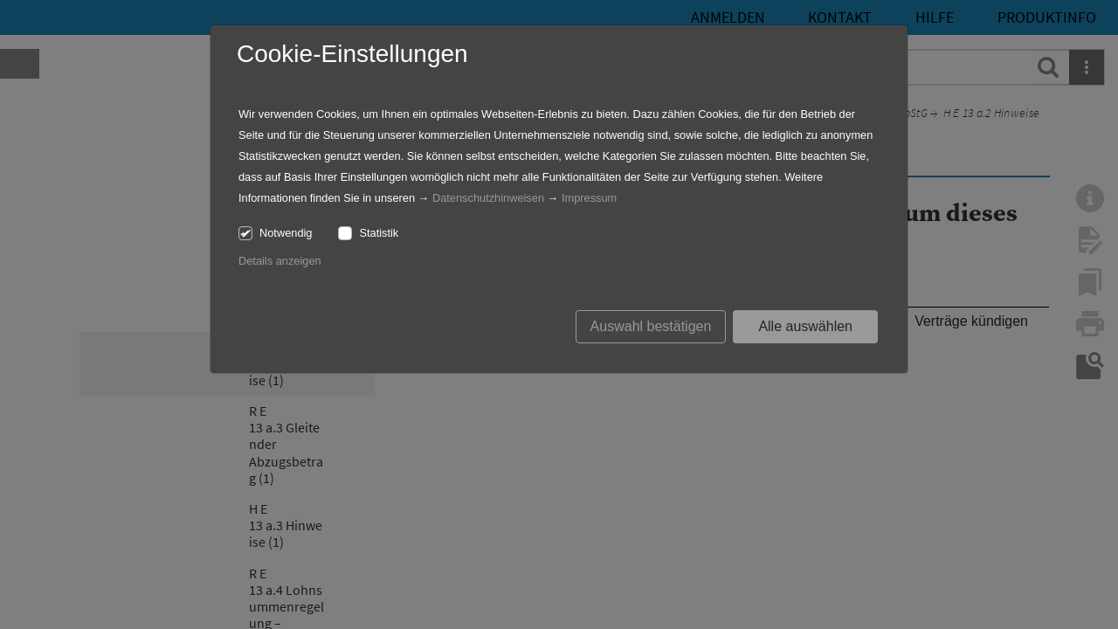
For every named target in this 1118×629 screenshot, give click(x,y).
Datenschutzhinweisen (488, 197)
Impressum (589, 197)
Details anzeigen (279, 260)
